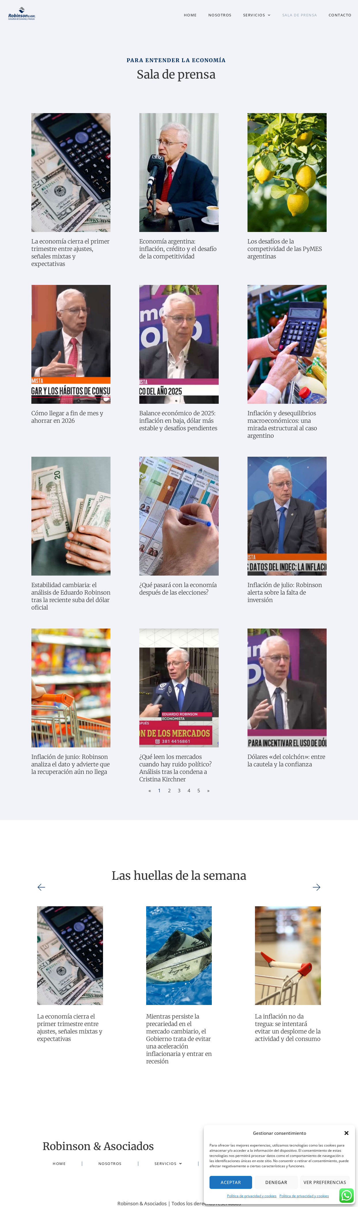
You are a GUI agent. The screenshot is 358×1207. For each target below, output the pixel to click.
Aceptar (231, 1182)
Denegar (276, 1182)
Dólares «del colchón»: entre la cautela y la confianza (286, 760)
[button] (346, 1133)
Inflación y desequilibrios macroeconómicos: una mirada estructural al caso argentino (282, 424)
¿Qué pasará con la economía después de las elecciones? (178, 588)
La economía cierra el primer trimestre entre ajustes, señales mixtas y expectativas (70, 252)
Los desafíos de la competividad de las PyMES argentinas (284, 249)
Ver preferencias (325, 1182)
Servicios (257, 15)
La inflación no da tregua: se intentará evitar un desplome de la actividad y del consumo (288, 1027)
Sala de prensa (299, 15)
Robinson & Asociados (89, 1145)
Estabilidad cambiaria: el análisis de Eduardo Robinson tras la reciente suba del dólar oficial (71, 596)
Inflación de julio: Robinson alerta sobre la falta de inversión (284, 592)
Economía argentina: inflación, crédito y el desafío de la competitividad (178, 249)
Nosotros (220, 15)
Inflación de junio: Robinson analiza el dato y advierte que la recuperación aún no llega (70, 764)
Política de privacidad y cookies (252, 1195)
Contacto (340, 15)
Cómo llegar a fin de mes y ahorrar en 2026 (67, 417)
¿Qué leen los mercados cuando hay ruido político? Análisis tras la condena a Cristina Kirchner (175, 768)
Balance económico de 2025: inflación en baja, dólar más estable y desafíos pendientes (178, 421)
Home (190, 15)
